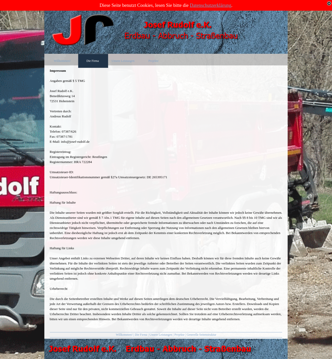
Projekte (179, 334)
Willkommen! (124, 334)
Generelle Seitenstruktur (201, 334)
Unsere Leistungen (160, 334)
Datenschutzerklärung (210, 5)
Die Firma (141, 334)
